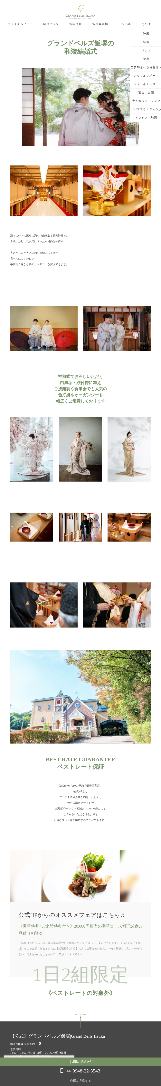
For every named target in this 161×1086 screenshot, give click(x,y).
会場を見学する (128, 1081)
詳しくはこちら (41, 1075)
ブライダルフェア (31, 24)
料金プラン (62, 24)
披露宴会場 (112, 24)
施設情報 (87, 24)
